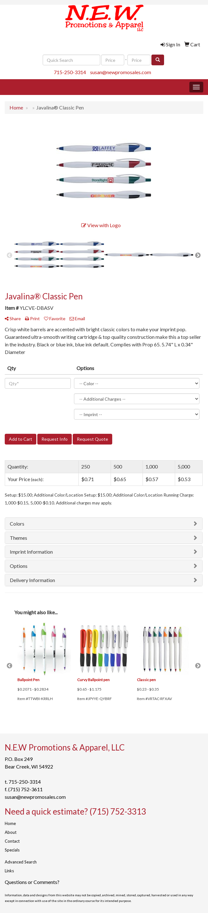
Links (9, 870)
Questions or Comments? (32, 882)
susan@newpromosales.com (120, 72)
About (10, 832)
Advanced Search (21, 861)
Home (10, 823)
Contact (12, 841)
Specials (12, 849)
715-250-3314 (70, 72)
